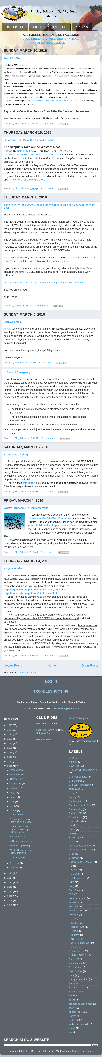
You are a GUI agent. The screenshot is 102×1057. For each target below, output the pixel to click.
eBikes (81, 27)
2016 (10, 766)
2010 (10, 896)
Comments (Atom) (27, 672)
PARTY (72, 918)
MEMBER (74, 902)
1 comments (48, 438)
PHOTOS (74, 930)
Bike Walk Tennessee (80, 784)
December (15, 770)
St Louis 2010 (76, 987)
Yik (70, 1032)
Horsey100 (74, 874)
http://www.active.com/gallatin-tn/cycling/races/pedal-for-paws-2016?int (44, 282)
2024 (10, 729)
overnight (73, 914)
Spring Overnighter (78, 979)
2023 (10, 734)
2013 (10, 882)
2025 (10, 725)
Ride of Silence (76, 951)
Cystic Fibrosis (76, 821)
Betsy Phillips (25, 151)
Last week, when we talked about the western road (32, 154)
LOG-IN (51, 682)
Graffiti (72, 853)
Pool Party (74, 935)
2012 (10, 887)
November (15, 774)
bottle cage (74, 789)
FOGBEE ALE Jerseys (80, 845)
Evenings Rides (44, 730)
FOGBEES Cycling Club (81, 849)
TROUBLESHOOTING (51, 691)
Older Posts (89, 665)
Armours (73, 761)
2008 (10, 905)
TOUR (72, 1007)
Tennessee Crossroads (80, 1003)
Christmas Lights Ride (80, 805)
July (12, 792)
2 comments (47, 188)
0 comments (47, 123)
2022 (10, 739)
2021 (10, 743)
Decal (72, 825)
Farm (71, 841)
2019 (10, 752)
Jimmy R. (20, 362)
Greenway (74, 857)
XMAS (72, 1028)
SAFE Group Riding (16, 454)
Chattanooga (75, 801)
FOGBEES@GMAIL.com (67, 708)
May (12, 801)
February (15, 863)
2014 (10, 877)
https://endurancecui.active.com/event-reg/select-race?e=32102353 (54, 101)
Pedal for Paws (76, 926)
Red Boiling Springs (79, 943)
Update (72, 1016)
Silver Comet (75, 967)
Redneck (73, 947)
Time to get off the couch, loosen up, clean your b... (19, 829)
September (16, 783)
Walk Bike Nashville (79, 1024)
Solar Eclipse (75, 971)
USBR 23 (74, 1020)
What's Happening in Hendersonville (26, 507)
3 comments (45, 362)
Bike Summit (75, 780)
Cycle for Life (75, 817)
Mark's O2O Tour (77, 898)
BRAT (72, 793)
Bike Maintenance (78, 776)
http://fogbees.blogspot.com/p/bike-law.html (30, 593)
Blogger (89, 1051)
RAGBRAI (74, 939)
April (12, 806)
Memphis (73, 906)
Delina (72, 829)
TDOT (72, 999)
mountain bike (76, 910)
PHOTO (60, 27)
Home (51, 665)
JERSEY (73, 894)
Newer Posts (13, 665)
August (14, 788)
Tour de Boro (12, 57)
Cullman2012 (75, 813)
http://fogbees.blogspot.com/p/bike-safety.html (32, 589)
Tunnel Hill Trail (77, 1012)
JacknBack (74, 890)
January (14, 867)
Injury (72, 886)
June (13, 797)
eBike (72, 833)
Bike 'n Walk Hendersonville (83, 770)
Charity (72, 797)
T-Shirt (72, 995)
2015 (10, 873)
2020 (10, 748)
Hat (71, 866)
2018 (10, 757)
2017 (10, 761)
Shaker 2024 (75, 959)
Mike (17, 305)
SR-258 (73, 983)
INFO (71, 882)
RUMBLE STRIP (77, 955)
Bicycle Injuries (13, 568)
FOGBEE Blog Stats (79, 718)
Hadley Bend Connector (81, 862)
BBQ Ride (74, 766)
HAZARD (73, 870)
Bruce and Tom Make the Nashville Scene (29, 140)
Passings (73, 922)
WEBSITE (15, 27)
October (14, 779)
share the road (76, 963)
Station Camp (76, 991)
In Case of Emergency (17, 372)
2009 (10, 900)
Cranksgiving (75, 809)
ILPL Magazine (76, 878)
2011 (10, 891)
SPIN (71, 975)
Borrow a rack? (13, 321)
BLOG (38, 27)
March (13, 810)
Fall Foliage (75, 837)
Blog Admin (21, 123)
